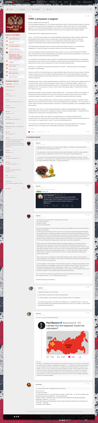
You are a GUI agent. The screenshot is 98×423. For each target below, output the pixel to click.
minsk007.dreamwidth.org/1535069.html (45, 279)
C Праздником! (10, 107)
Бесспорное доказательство (13, 101)
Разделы (39, 2)
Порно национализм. (13, 73)
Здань (10, 37)
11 (10, 128)
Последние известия (12, 81)
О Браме (66, 2)
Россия (29, 16)
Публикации (16, 84)
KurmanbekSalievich (10, 86)
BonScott (8, 94)
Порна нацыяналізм (13, 69)
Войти (79, 2)
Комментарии (9, 84)
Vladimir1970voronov (13, 52)
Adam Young (8, 181)
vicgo (7, 175)
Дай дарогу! (9, 90)
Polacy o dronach (10, 177)
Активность (52, 2)
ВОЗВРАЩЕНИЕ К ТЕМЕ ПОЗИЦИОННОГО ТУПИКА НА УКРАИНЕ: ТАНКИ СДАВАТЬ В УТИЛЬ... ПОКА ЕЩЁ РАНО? (15, 57)
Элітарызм (11, 62)
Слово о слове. (12, 66)
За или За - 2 (9, 113)
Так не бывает (9, 96)
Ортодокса (11, 42)
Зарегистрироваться (87, 2)
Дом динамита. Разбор (14, 39)
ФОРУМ (60, 2)
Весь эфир (8, 188)
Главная (33, 2)
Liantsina (40, 288)
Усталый (31, 132)
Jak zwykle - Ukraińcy (11, 164)
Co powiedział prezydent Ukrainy (14, 183)
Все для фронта (10, 134)
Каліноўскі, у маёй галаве (14, 49)
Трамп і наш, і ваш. (13, 77)
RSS (7, 31)
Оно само (32, 128)
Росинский (38, 384)
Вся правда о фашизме (14, 46)
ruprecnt (38, 143)
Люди (45, 2)
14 (19, 164)
